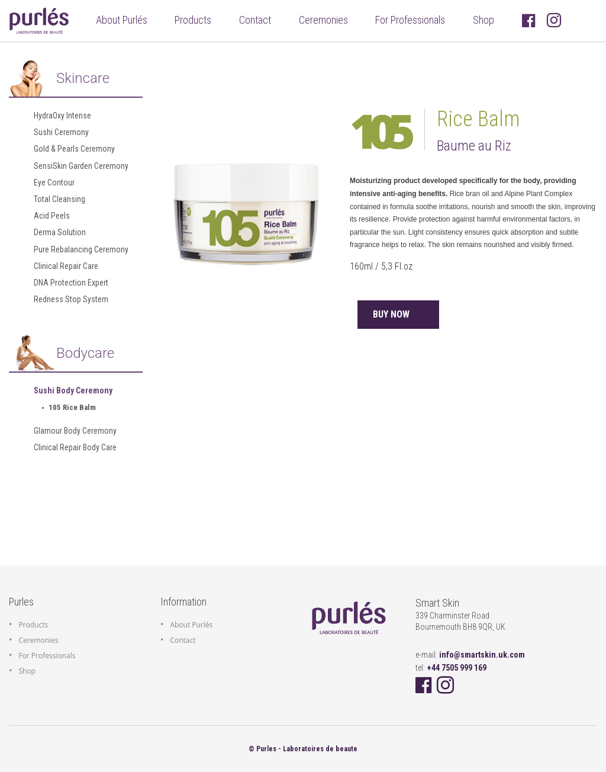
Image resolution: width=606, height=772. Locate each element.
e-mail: (470, 654)
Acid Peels (52, 215)
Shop (483, 20)
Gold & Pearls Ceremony (74, 148)
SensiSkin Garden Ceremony (81, 166)
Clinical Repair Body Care (75, 447)
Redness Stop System (71, 299)
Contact (255, 20)
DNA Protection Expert (71, 282)
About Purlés (124, 18)
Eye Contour (54, 182)
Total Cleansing (59, 199)
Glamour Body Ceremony (75, 430)
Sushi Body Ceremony (73, 390)
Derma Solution (60, 232)
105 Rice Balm (72, 407)
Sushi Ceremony (61, 132)
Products (193, 20)
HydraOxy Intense (62, 115)
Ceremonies (323, 20)
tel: (450, 667)
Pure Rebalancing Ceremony (81, 249)
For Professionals (410, 20)
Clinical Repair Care (66, 266)
